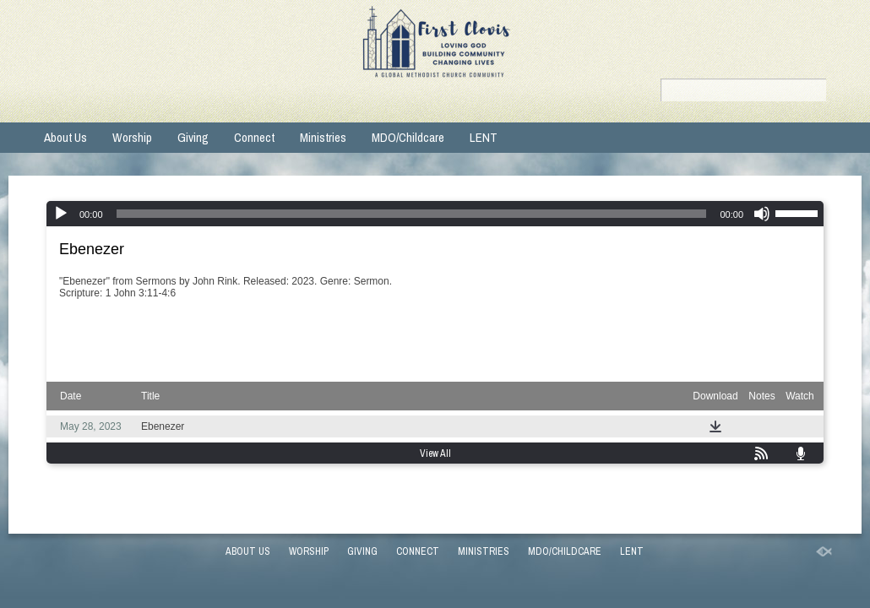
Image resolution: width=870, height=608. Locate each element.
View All (435, 453)
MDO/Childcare (408, 137)
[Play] (60, 213)
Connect (254, 137)
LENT (484, 137)
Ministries (323, 137)
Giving (193, 137)
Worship (132, 137)
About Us (65, 137)
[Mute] (761, 213)
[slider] (412, 213)
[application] (435, 213)
